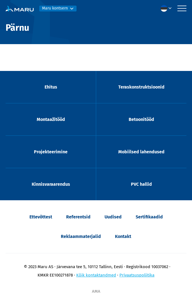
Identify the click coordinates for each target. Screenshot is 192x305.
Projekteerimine (51, 151)
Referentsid (78, 217)
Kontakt (123, 236)
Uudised (113, 217)
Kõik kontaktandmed (96, 275)
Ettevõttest (40, 217)
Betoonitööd (141, 119)
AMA (96, 291)
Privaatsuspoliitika (136, 275)
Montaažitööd (51, 119)
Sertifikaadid (149, 217)
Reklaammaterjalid (81, 236)
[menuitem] (168, 8)
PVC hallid (141, 184)
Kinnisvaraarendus (51, 184)
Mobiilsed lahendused (141, 151)
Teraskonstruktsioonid (141, 87)
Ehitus (51, 87)
